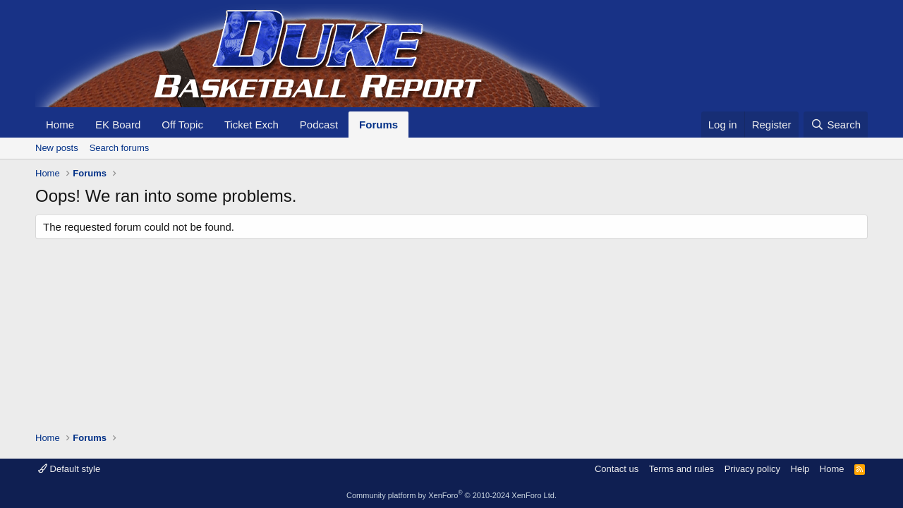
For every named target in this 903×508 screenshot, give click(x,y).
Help (800, 469)
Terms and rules (681, 469)
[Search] (836, 124)
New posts (56, 148)
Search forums (120, 148)
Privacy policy (752, 469)
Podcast (319, 125)
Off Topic (182, 125)
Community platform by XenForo (451, 495)
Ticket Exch (251, 125)
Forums (378, 125)
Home (60, 125)
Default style (69, 469)
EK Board (117, 125)
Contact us (616, 469)
